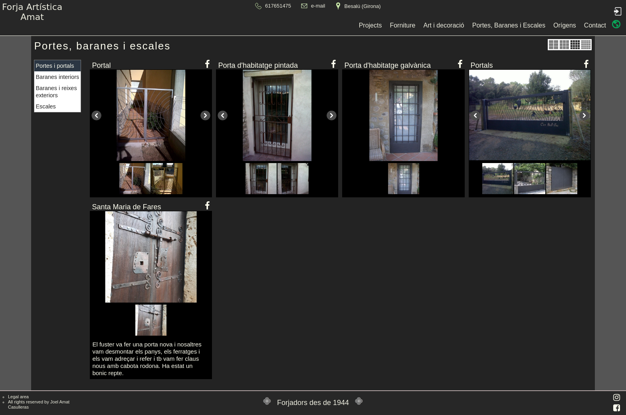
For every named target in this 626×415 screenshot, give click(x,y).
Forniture (233, 25)
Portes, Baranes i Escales (339, 25)
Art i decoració (274, 25)
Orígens (395, 25)
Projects (200, 25)
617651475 (278, 6)
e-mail (318, 6)
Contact (426, 25)
